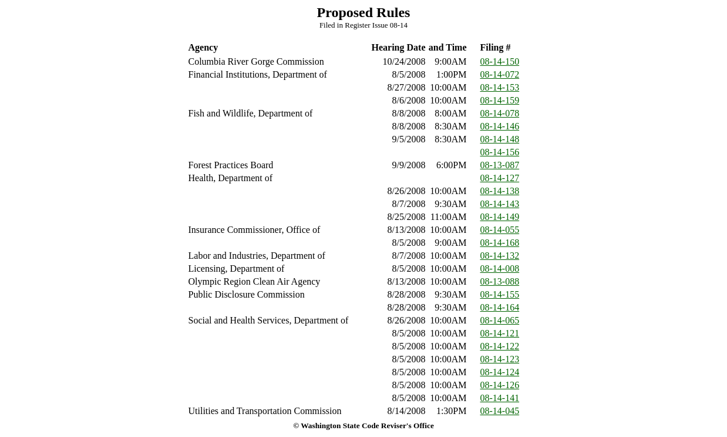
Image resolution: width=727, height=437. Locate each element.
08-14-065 (500, 320)
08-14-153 (500, 87)
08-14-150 (500, 61)
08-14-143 (500, 204)
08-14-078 (500, 113)
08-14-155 (500, 294)
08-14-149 (500, 217)
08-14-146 (500, 126)
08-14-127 (500, 178)
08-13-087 (500, 165)
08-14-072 (500, 74)
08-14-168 (500, 243)
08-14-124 (500, 372)
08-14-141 (500, 398)
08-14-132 (500, 256)
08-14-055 (500, 230)
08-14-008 (500, 268)
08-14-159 (500, 100)
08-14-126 (500, 385)
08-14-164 (500, 307)
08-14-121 (500, 333)
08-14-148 (500, 139)
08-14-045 (500, 411)
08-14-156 (500, 152)
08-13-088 (500, 281)
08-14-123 (500, 359)
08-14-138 (500, 191)
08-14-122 (500, 346)
